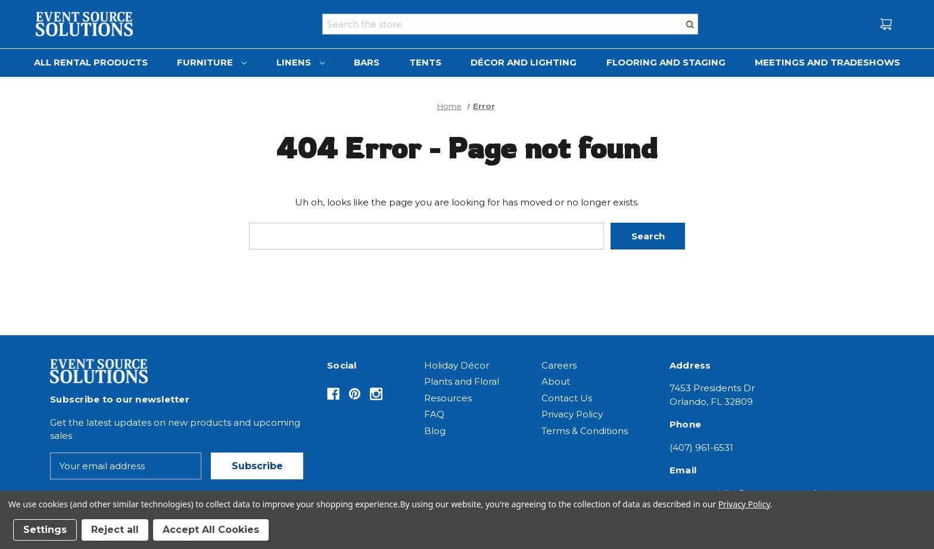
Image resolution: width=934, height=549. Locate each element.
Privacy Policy (572, 414)
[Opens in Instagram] (376, 394)
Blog (435, 430)
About (555, 381)
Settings (45, 529)
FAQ (434, 414)
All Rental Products (91, 62)
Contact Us (566, 398)
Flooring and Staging (666, 62)
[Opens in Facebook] (333, 394)
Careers (559, 365)
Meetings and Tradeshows (827, 62)
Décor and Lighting (524, 62)
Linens (300, 62)
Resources (448, 398)
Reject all (115, 529)
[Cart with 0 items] (886, 24)
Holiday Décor (456, 365)
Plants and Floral (461, 381)
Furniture (212, 62)
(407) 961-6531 (701, 447)
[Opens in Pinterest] (354, 394)
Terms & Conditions (584, 430)
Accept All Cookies (211, 529)
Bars (366, 62)
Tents (425, 62)
